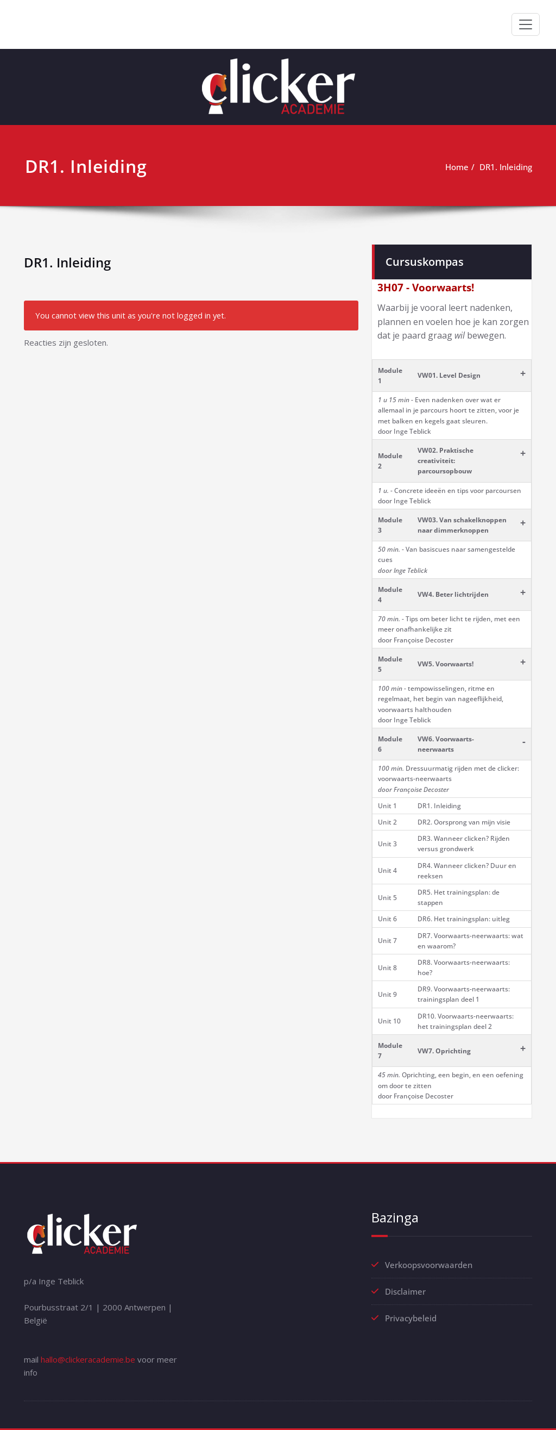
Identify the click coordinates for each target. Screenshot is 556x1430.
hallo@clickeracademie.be (88, 1359)
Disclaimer (405, 1291)
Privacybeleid (411, 1318)
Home (457, 166)
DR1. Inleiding (505, 166)
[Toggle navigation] (525, 24)
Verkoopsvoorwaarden (428, 1264)
